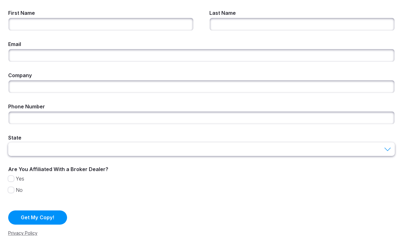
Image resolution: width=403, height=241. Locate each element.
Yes (20, 178)
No (19, 190)
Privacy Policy (22, 233)
